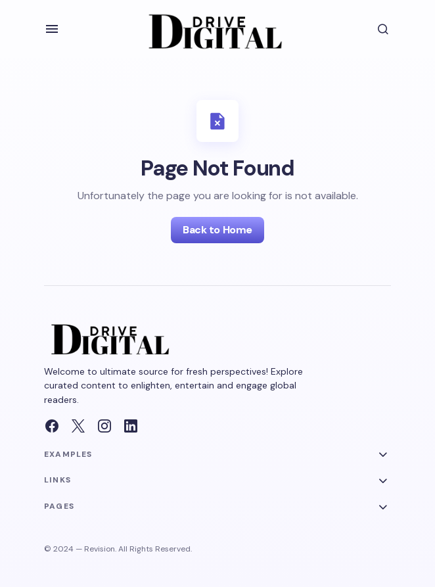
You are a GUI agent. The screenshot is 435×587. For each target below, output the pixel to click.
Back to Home (217, 230)
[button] (52, 29)
